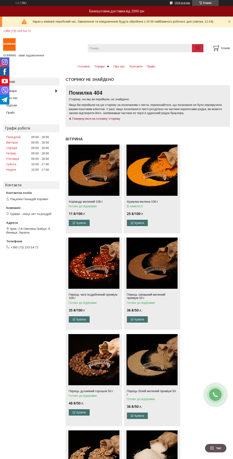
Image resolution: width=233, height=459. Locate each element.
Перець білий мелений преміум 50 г (201, 299)
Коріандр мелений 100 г (86, 201)
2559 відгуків (182, 2)
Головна (84, 66)
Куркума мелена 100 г (139, 201)
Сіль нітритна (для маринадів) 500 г (145, 396)
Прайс (151, 66)
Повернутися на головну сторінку (96, 118)
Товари (99, 66)
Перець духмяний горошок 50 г (146, 298)
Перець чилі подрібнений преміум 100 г (197, 203)
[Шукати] (197, 48)
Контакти (135, 66)
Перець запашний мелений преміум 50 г (88, 299)
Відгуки (11, 105)
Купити (81, 223)
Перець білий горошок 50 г (88, 394)
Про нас (119, 66)
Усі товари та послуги (212, 433)
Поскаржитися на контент (118, 455)
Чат (215, 448)
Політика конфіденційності (151, 455)
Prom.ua (136, 451)
